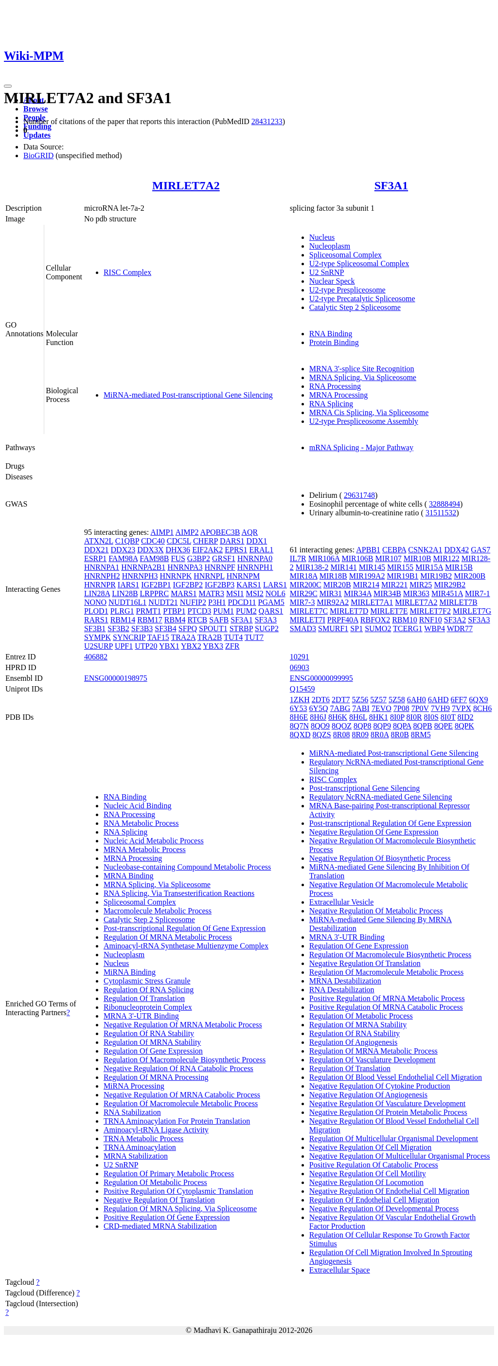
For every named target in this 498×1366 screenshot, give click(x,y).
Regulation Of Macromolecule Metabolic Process (181, 1103)
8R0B (400, 734)
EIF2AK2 (207, 550)
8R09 (360, 734)
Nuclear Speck (332, 281)
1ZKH (300, 699)
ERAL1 (261, 550)
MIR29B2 (449, 585)
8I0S (431, 717)
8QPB (422, 726)
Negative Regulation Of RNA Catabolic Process (178, 1068)
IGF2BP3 (219, 585)
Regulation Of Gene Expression (153, 1051)
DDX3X (150, 550)
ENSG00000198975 (115, 678)
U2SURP (98, 646)
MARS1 (183, 593)
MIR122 (446, 558)
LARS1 (275, 585)
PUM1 (223, 611)
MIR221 (394, 585)
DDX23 (123, 550)
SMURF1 (333, 628)
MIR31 (331, 593)
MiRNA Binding (130, 972)
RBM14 (123, 620)
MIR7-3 (302, 602)
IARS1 (128, 585)
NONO (95, 602)
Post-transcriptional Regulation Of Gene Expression (185, 928)
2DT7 (341, 699)
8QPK (464, 726)
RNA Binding (330, 333)
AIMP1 (162, 532)
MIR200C (305, 585)
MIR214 (366, 585)
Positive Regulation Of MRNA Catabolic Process (386, 1007)
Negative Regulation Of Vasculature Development (387, 1103)
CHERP (205, 541)
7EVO (381, 708)
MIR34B (387, 593)
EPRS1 (236, 550)
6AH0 (416, 699)
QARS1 (271, 611)
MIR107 (388, 558)
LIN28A (97, 593)
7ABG (340, 708)
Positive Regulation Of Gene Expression (167, 1217)
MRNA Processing (338, 395)
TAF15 (158, 637)
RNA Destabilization (341, 989)
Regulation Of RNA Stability (149, 1033)
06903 (299, 667)
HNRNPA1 (101, 567)
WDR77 (460, 628)
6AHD (438, 699)
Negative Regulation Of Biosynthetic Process (380, 858)
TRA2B (209, 637)
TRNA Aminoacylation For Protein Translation (177, 1121)
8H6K (337, 717)
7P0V (420, 708)
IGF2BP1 (156, 585)
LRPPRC (154, 593)
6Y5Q (318, 708)
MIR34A (358, 593)
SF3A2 (455, 620)
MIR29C (304, 593)
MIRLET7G (472, 611)
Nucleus (322, 237)
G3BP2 (198, 558)
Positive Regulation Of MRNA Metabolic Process (387, 998)
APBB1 (368, 550)
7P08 (401, 708)
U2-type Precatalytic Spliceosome (362, 298)
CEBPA (394, 550)
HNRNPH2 (102, 576)
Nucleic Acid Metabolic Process (154, 841)
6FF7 (459, 699)
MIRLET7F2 (430, 611)
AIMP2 (186, 532)
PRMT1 (148, 611)
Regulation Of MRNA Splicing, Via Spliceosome (180, 1208)
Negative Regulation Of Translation (159, 1200)
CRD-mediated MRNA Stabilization (160, 1226)
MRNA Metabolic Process (145, 849)
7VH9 (440, 708)
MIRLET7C (309, 611)
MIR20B (337, 585)
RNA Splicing (331, 404)
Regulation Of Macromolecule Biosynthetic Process (185, 1060)
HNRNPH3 (140, 576)
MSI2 (254, 593)
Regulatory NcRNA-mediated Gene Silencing (380, 797)
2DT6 (321, 699)
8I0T (448, 717)
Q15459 (302, 689)
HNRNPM (243, 576)
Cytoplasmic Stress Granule (147, 981)
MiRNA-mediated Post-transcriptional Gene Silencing (188, 395)
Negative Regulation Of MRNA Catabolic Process (182, 1095)
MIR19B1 (402, 576)
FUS (178, 558)
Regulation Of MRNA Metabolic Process (168, 937)
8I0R (414, 717)
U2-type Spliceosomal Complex (359, 263)
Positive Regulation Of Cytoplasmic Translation (178, 1191)
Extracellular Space (339, 1270)
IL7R (298, 558)
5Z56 (360, 699)
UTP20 (146, 646)
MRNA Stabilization (136, 1156)
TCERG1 (407, 628)
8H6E (299, 717)
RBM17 (149, 620)
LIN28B (125, 593)
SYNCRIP (129, 637)
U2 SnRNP (326, 272)
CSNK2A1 (425, 550)
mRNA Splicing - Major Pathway (361, 447)
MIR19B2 (436, 576)
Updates (37, 135)
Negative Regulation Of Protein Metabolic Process (388, 1112)
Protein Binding (334, 342)
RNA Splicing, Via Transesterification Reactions (179, 893)
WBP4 (434, 628)
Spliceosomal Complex (345, 255)
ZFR (232, 646)
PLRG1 (122, 611)
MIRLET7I (307, 620)
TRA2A (183, 637)
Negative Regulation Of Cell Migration (370, 1147)
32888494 (444, 504)
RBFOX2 (375, 620)
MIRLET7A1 (372, 602)
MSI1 (235, 593)
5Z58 (397, 699)
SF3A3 (266, 620)
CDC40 (153, 541)
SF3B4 (165, 628)
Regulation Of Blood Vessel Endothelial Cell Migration (395, 1077)
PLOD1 (96, 611)
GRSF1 (223, 558)
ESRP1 (95, 558)
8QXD (300, 734)
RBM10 (404, 620)
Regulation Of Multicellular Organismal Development (393, 1138)
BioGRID (38, 155)
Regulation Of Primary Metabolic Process (169, 1173)
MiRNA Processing (134, 1086)
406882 (95, 657)
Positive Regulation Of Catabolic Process (373, 1165)
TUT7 (254, 637)
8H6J (318, 717)
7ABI (361, 708)
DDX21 (96, 550)
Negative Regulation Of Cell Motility (367, 1173)
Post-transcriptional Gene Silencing (364, 788)
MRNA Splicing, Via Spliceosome (362, 377)
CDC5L (179, 541)
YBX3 (213, 646)
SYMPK (97, 637)
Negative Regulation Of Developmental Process (384, 1208)
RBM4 (175, 620)
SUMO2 (378, 628)
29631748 (359, 495)
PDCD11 (242, 602)
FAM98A (123, 558)
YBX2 (191, 646)
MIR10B (417, 558)
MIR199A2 (367, 576)
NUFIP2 (193, 602)
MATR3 (211, 593)
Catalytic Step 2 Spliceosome (355, 307)
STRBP (241, 628)
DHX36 (177, 550)
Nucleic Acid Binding (138, 805)
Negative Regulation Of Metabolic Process (376, 911)
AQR (250, 532)
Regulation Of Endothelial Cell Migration (374, 1200)
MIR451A (447, 593)
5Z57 (378, 699)
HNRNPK (176, 576)
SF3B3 (142, 628)
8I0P (397, 717)
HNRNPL (209, 576)
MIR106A (324, 558)
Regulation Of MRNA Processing (156, 1077)
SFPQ (187, 628)
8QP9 (382, 726)
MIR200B (469, 576)
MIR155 (400, 567)
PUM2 (246, 611)
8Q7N (299, 726)
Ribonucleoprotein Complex (148, 1007)
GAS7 (480, 550)
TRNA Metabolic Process (143, 1138)
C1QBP (127, 541)
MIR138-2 (312, 567)
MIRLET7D (349, 611)
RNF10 (430, 620)
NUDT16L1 (127, 602)
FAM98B (154, 558)
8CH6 (482, 708)
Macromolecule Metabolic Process (158, 911)
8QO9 (320, 726)
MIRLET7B (458, 602)
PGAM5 (271, 602)
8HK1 (378, 717)
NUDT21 (163, 602)
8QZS (322, 734)
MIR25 (420, 585)
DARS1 (232, 541)
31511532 (441, 513)
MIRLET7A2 (186, 185)
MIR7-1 (477, 593)
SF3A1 (391, 185)
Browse (35, 109)
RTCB (197, 620)
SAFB (219, 620)
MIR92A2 (333, 602)
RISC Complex (127, 272)
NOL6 (275, 593)
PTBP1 (174, 611)
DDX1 (257, 541)
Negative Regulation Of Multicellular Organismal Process (399, 1156)
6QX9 (478, 699)
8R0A (380, 734)
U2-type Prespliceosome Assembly (363, 421)
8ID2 (466, 717)
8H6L (358, 717)
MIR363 (416, 593)
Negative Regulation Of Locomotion (366, 1182)
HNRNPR (100, 585)
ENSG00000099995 (321, 678)
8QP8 (362, 726)
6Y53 (298, 708)
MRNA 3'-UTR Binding (141, 1016)
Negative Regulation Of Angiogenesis (368, 1095)
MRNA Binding (129, 876)
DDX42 (457, 550)
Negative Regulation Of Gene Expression (374, 832)
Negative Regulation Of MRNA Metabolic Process (183, 1024)
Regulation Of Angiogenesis (353, 1042)
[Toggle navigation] (8, 86)
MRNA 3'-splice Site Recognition (361, 368)
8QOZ (342, 726)
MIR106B (358, 558)
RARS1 (96, 620)
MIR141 (343, 567)
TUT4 (233, 637)
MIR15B (459, 567)
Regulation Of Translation (144, 998)
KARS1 (248, 585)
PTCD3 (199, 611)
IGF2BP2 (188, 585)
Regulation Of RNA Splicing (149, 989)
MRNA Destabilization (345, 981)
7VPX (461, 708)
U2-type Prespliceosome (347, 290)
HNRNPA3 (184, 567)
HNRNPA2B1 (143, 567)
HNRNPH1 (255, 567)
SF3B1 (95, 628)
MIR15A (429, 567)
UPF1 (124, 646)
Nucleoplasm (329, 246)
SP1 (356, 628)
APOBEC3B (220, 532)
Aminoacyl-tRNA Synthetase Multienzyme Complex (186, 946)
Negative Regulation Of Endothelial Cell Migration (389, 1191)
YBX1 (169, 646)
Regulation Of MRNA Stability (152, 1042)
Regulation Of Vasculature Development (372, 1060)
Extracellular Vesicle (341, 902)
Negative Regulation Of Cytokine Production (379, 1086)
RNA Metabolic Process (141, 823)
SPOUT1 (213, 628)
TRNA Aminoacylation (140, 1147)
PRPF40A (342, 620)
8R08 (341, 734)
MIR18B (333, 576)
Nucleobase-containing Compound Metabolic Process (187, 867)
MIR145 (372, 567)
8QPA (402, 726)
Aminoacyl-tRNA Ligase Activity (156, 1130)
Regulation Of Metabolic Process (155, 1182)
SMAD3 (303, 628)
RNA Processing (335, 386)
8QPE (443, 726)
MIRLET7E (389, 611)
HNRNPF (220, 567)
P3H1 (217, 602)
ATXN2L (98, 541)
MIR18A (304, 576)
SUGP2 (267, 628)
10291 (299, 657)
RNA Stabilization (132, 1112)
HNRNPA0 (254, 558)
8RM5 (421, 734)
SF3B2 (118, 628)
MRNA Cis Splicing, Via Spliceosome (368, 412)
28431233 (267, 121)
